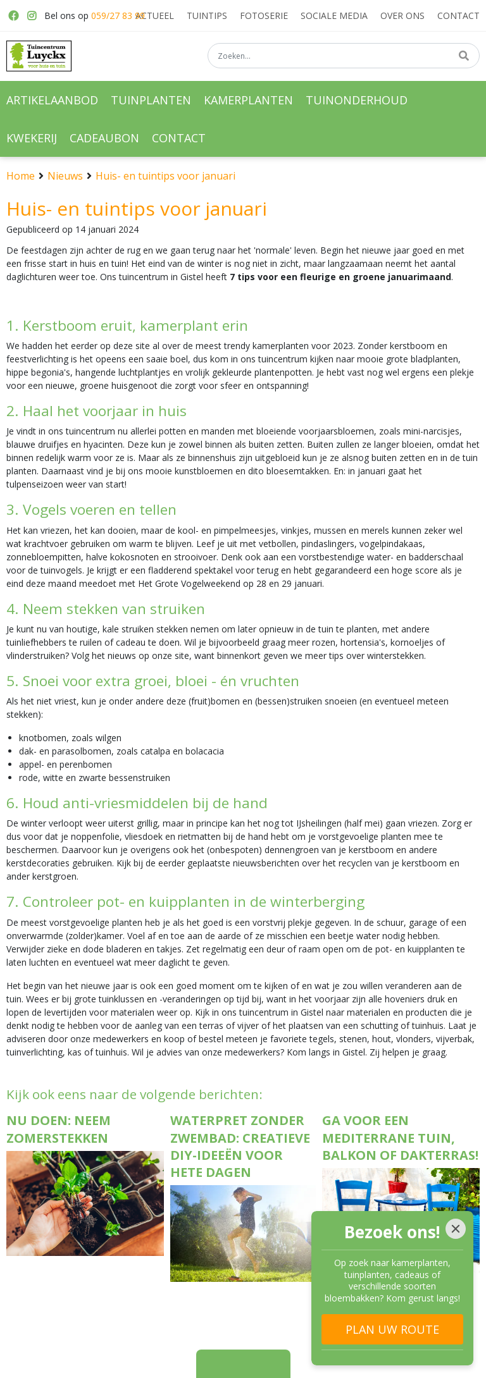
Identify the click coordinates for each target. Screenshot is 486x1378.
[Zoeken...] (344, 56)
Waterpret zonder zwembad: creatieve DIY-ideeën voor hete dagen (240, 1146)
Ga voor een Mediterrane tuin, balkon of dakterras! (400, 1137)
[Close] (456, 1229)
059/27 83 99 (118, 15)
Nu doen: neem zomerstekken (58, 1129)
